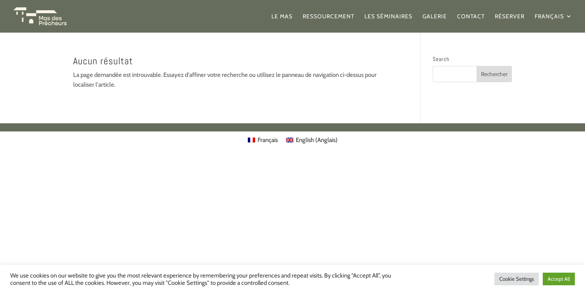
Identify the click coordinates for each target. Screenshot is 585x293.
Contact (471, 16)
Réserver (509, 16)
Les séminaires (388, 16)
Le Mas (281, 16)
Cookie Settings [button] (516, 279)
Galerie (434, 16)
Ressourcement (328, 16)
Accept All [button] (559, 279)
